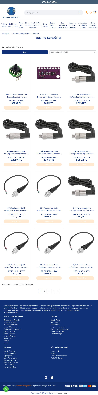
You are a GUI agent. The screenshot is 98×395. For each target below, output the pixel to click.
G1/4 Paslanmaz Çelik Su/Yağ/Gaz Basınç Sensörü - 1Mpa (82, 209)
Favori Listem (9, 365)
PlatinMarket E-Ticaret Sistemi (42, 393)
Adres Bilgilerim (10, 353)
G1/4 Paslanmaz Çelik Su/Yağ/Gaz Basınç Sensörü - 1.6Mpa (82, 152)
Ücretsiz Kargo (56, 334)
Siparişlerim (8, 356)
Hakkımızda (55, 351)
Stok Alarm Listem (11, 358)
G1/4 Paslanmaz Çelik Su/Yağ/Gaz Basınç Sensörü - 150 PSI (49, 209)
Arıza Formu (55, 322)
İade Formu (55, 325)
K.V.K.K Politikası (57, 358)
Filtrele (24, 52)
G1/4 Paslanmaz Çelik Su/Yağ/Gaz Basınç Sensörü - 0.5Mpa (16, 152)
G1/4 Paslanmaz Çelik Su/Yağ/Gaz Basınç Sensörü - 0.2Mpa (82, 95)
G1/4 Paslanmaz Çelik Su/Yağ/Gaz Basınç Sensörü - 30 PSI (49, 266)
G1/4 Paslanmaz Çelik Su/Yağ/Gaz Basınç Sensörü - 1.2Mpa (49, 152)
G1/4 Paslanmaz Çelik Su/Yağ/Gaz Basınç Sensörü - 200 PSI (16, 266)
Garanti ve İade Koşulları (60, 329)
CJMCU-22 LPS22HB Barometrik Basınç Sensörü (49, 95)
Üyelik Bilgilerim (10, 351)
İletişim (53, 353)
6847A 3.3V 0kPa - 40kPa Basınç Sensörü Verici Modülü (16, 95)
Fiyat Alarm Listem (11, 362)
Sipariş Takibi (55, 320)
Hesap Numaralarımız (59, 356)
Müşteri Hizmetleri (58, 327)
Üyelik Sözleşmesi (57, 331)
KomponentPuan (10, 367)
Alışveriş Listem (10, 360)
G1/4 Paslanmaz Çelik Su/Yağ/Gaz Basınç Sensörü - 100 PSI (16, 209)
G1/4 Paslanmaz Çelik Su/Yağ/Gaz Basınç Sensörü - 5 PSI (81, 266)
